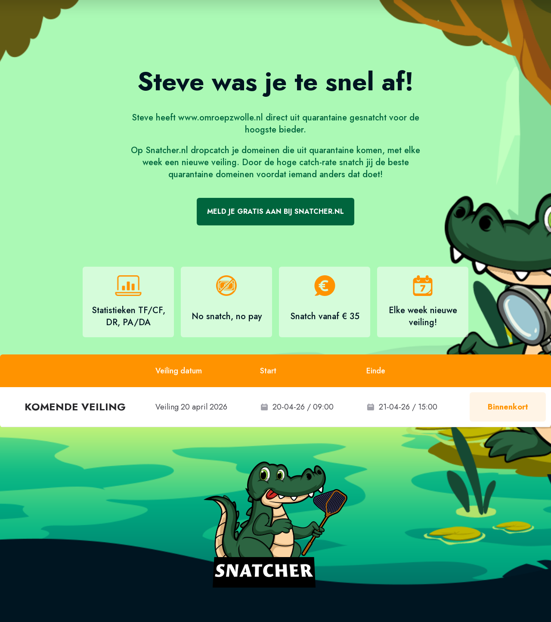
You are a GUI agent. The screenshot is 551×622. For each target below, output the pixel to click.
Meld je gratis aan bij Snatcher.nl (275, 211)
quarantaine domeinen (211, 174)
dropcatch (210, 150)
